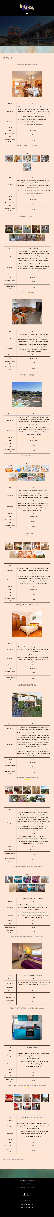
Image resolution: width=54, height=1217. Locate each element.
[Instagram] (27, 1194)
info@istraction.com (29, 1187)
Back (27, 153)
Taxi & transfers (27, 1201)
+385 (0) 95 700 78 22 (27, 1207)
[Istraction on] (30, 1194)
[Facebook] (24, 1194)
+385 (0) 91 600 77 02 (27, 1204)
